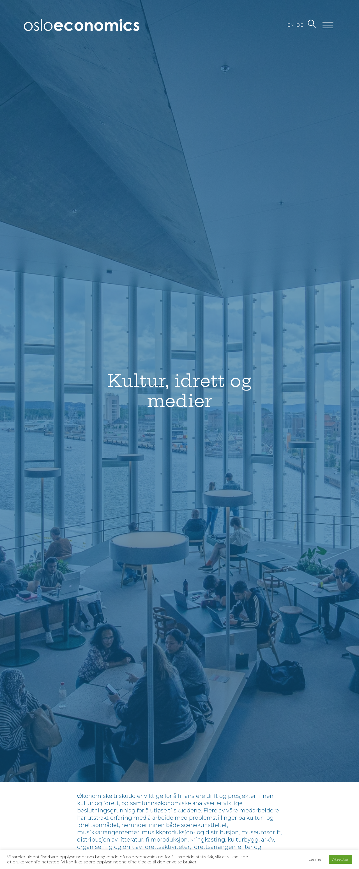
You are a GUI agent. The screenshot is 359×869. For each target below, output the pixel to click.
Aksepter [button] (340, 859)
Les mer (316, 859)
